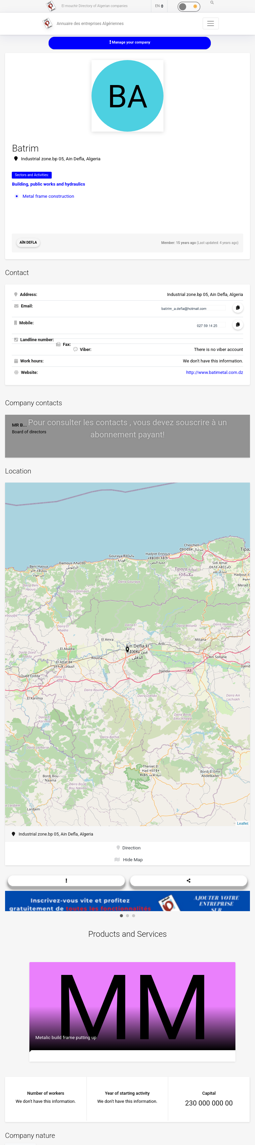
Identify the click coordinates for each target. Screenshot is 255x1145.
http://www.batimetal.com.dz (214, 371)
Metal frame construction (47, 195)
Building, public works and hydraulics (48, 183)
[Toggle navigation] (211, 23)
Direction (128, 846)
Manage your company (130, 42)
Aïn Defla (28, 242)
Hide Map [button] (129, 857)
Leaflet (242, 822)
